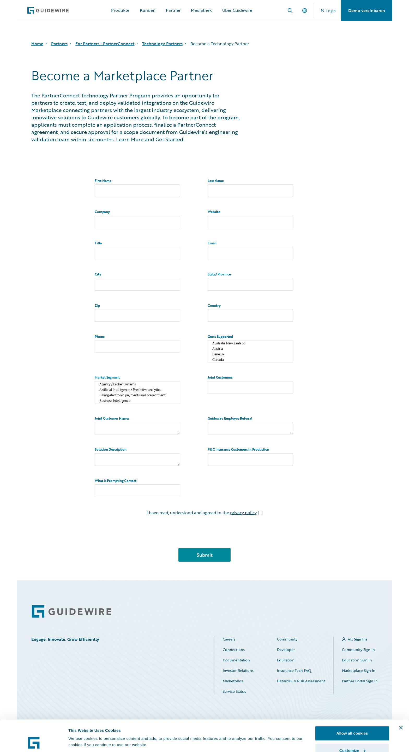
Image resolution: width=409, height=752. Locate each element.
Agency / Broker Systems (137, 384)
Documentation (236, 660)
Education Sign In (357, 660)
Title (98, 243)
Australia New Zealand (250, 343)
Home (37, 43)
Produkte (120, 10)
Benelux (250, 354)
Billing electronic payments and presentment (137, 395)
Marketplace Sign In (358, 670)
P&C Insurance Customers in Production (238, 449)
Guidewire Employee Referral (230, 418)
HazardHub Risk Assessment (301, 681)
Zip (97, 305)
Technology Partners (162, 43)
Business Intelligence (137, 400)
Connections (234, 649)
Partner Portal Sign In (360, 681)
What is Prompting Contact (115, 480)
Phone (100, 336)
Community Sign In (358, 649)
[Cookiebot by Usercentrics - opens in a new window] (34, 742)
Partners (59, 43)
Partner (173, 10)
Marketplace (233, 681)
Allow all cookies (352, 704)
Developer (286, 649)
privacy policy (243, 512)
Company (102, 211)
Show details (80, 729)
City (98, 274)
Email (212, 243)
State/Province (219, 274)
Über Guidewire (237, 10)
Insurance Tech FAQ (294, 670)
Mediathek (201, 10)
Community (287, 639)
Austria (250, 348)
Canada (250, 359)
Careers (229, 639)
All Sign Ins (357, 639)
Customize (352, 721)
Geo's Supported (220, 336)
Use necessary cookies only (352, 738)
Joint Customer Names (112, 418)
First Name (103, 180)
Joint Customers (220, 377)
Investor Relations (238, 670)
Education (285, 660)
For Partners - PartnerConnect (104, 43)
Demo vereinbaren (366, 10)
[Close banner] (401, 698)
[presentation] (204, 534)
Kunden (147, 10)
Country (214, 305)
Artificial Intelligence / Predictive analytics (137, 389)
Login (328, 10)
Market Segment (107, 377)
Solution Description (110, 449)
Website (214, 211)
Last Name (216, 180)
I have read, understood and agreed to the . (204, 512)
